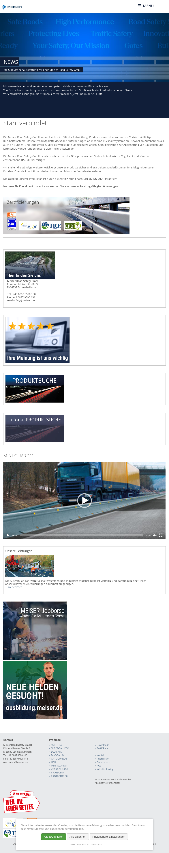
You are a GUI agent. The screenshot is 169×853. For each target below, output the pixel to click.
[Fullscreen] (161, 535)
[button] (84, 500)
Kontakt (71, 844)
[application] (84, 500)
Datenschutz (96, 844)
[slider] (81, 535)
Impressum (82, 844)
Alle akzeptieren (53, 836)
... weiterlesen (13, 587)
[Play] (8, 535)
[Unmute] (155, 535)
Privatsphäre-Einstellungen (108, 836)
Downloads (103, 745)
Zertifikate (102, 748)
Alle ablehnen (78, 836)
